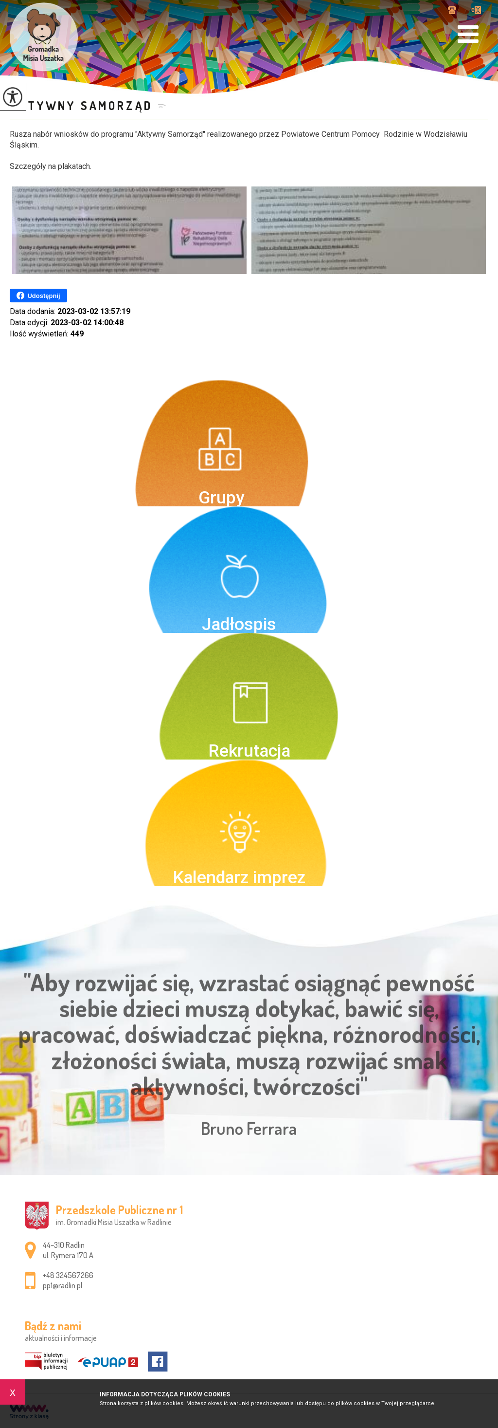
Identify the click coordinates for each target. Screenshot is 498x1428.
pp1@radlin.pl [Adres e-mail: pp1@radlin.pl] (62, 1285)
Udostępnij (38, 295)
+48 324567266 (452, 10)
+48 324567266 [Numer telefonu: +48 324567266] (68, 1275)
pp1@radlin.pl (476, 10)
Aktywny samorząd (81, 105)
